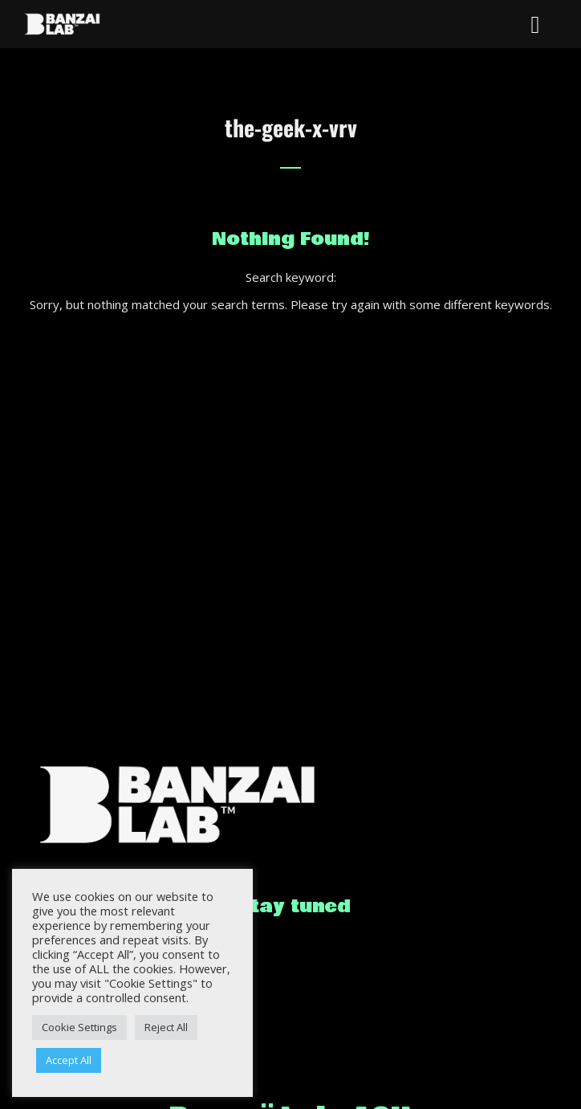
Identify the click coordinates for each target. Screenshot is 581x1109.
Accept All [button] (68, 1060)
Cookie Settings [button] (79, 1027)
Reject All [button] (166, 1027)
